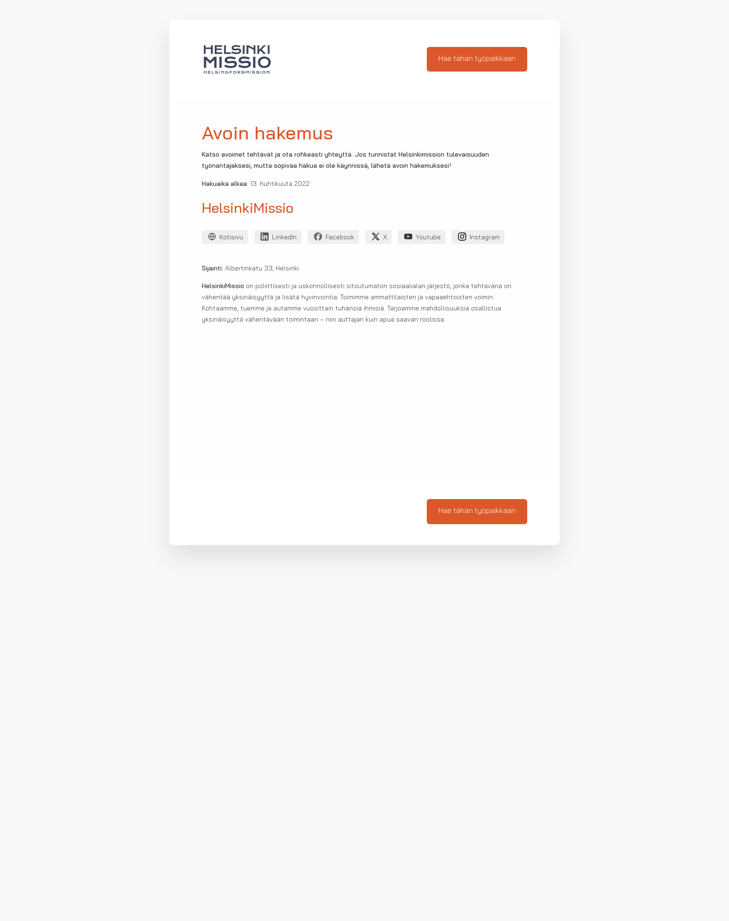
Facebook (333, 238)
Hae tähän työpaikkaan (477, 59)
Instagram (478, 238)
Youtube (422, 238)
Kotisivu (224, 238)
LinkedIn (278, 238)
